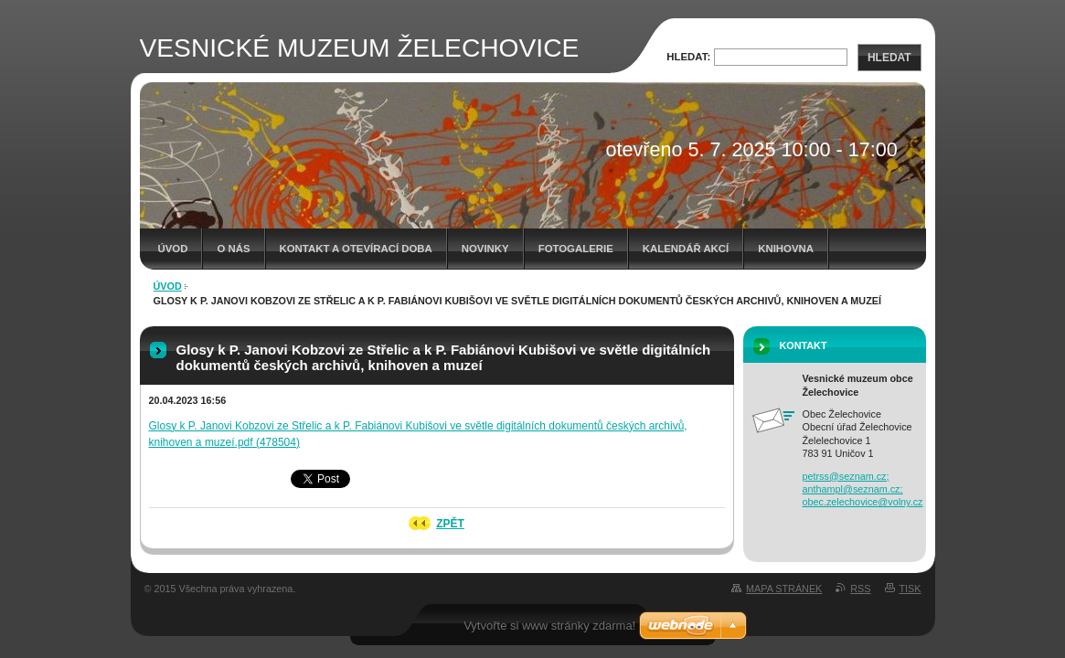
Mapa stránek (784, 588)
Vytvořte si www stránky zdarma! (549, 625)
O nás (233, 248)
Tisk (910, 588)
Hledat (889, 57)
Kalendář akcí (686, 248)
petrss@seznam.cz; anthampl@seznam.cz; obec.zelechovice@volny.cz (863, 489)
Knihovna (786, 248)
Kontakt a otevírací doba (356, 248)
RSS (860, 588)
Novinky (485, 248)
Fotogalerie (575, 248)
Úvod (173, 248)
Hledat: (688, 56)
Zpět (450, 523)
